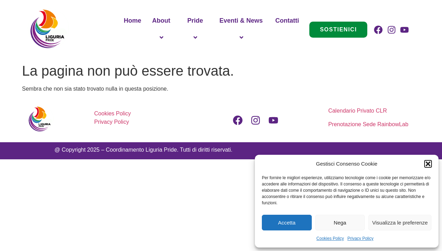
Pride (196, 29)
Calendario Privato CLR (358, 111)
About (162, 29)
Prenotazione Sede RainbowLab (368, 124)
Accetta (286, 223)
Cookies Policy (330, 238)
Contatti (287, 20)
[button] (428, 163)
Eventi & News (242, 29)
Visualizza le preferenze (400, 223)
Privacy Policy (360, 238)
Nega (340, 223)
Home (132, 20)
